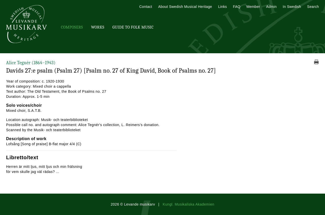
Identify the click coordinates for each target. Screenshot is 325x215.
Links (222, 7)
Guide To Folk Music (133, 27)
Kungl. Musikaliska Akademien (188, 204)
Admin (271, 7)
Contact (145, 7)
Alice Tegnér (31, 62)
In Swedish (292, 7)
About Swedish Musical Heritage (185, 7)
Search (313, 7)
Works (97, 27)
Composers (72, 27)
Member (253, 7)
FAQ (236, 7)
